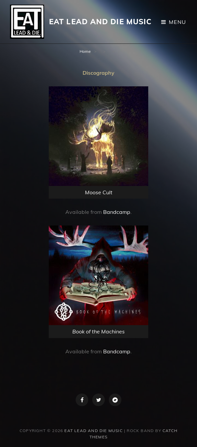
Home (85, 51)
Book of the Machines (98, 331)
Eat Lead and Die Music (100, 21)
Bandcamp (116, 212)
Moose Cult (98, 192)
